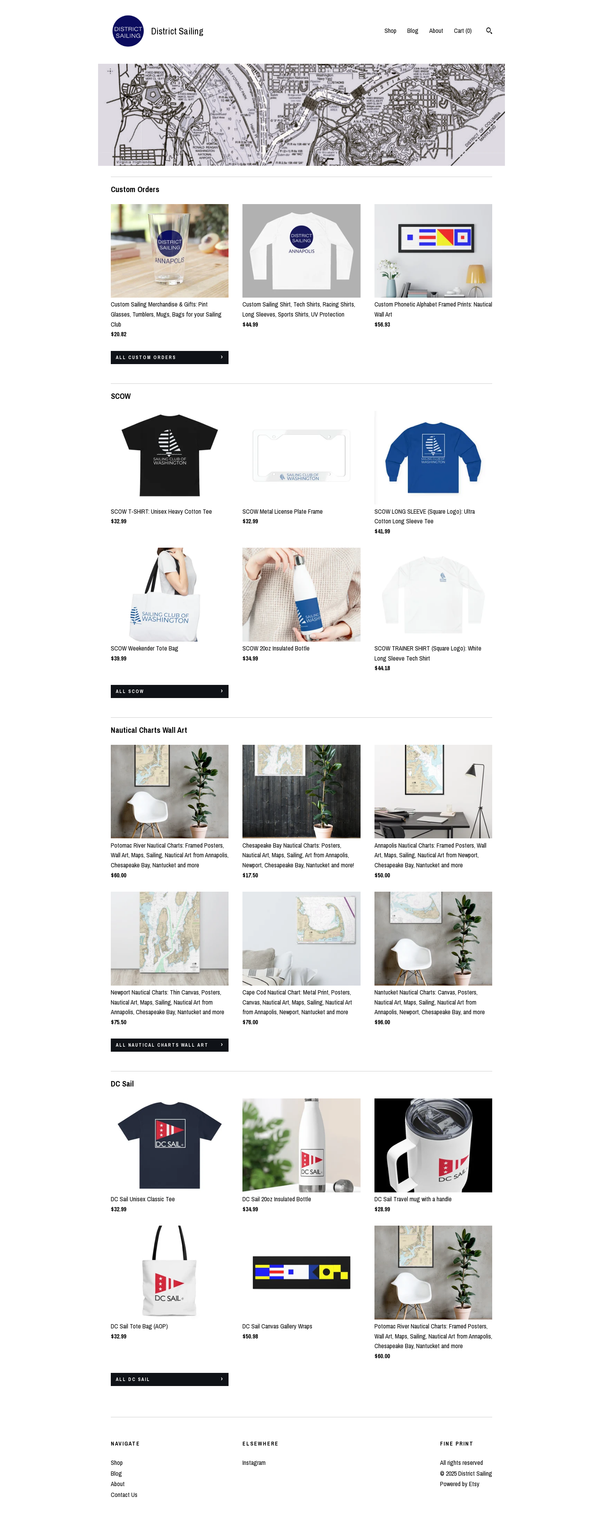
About (436, 30)
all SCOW (130, 691)
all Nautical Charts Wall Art (162, 1045)
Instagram (254, 1462)
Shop (390, 30)
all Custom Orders (146, 357)
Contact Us (124, 1494)
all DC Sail (133, 1379)
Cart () (463, 30)
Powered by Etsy (459, 1484)
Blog (412, 30)
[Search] (489, 31)
